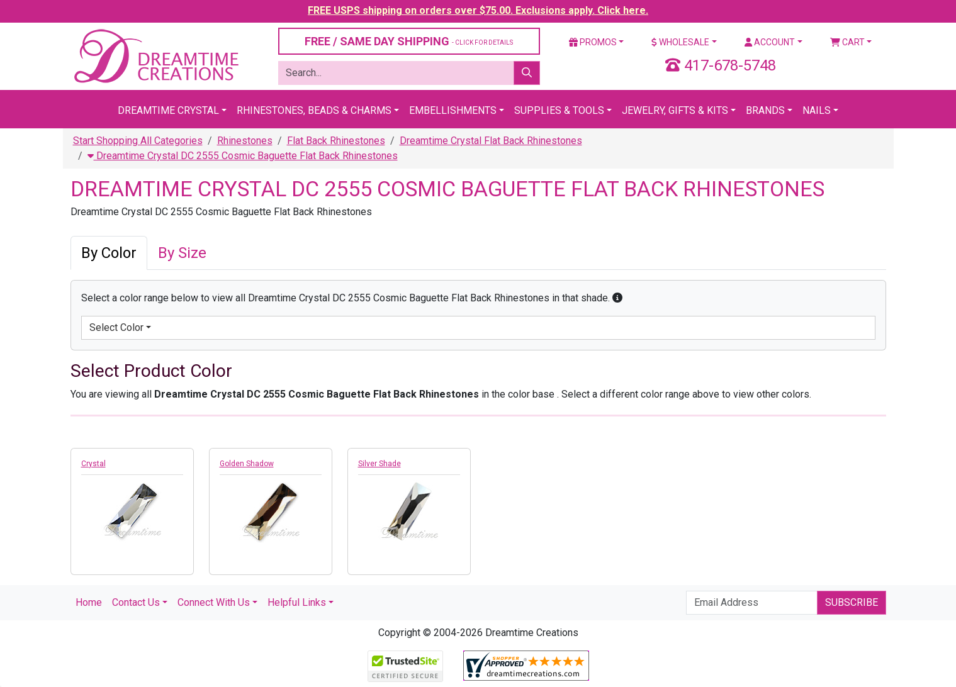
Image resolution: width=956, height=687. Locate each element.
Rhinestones (245, 141)
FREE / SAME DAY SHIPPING (409, 41)
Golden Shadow (247, 463)
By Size (182, 253)
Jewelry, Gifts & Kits (675, 110)
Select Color (116, 327)
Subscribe (851, 602)
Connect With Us (213, 602)
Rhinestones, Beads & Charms (314, 110)
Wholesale (680, 42)
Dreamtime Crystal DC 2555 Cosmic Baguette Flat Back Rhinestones (242, 156)
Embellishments (453, 110)
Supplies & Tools (559, 110)
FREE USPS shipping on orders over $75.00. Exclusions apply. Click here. (478, 10)
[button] (617, 298)
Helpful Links (296, 602)
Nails (816, 110)
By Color (109, 253)
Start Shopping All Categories (138, 141)
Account (770, 42)
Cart (847, 42)
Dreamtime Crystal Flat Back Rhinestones (491, 141)
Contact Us (136, 602)
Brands (765, 110)
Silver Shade (379, 463)
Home (89, 602)
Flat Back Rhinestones (336, 141)
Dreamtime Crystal (168, 110)
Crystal (93, 463)
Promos (593, 42)
